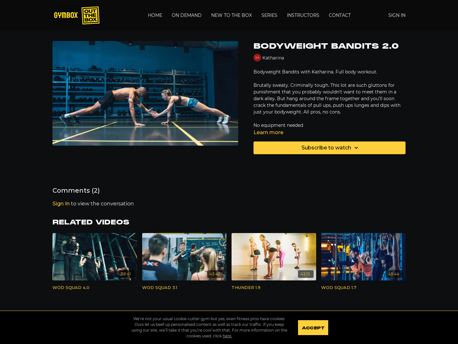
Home (155, 15)
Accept (313, 328)
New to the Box (231, 15)
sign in (61, 204)
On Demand (187, 15)
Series (269, 15)
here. (227, 336)
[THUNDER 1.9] (274, 288)
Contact (340, 15)
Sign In (397, 15)
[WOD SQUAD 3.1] (184, 288)
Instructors (303, 15)
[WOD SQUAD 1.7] (363, 288)
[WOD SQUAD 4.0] (94, 288)
